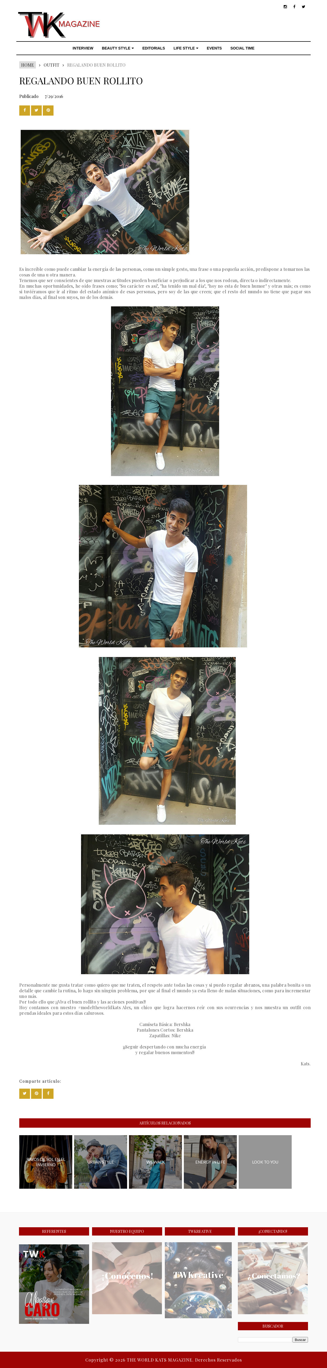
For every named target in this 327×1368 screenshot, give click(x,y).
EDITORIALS (153, 48)
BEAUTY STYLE (118, 48)
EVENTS (214, 48)
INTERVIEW (83, 48)
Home (27, 65)
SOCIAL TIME (242, 48)
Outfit (51, 65)
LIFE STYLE (186, 48)
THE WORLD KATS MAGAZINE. (161, 1360)
